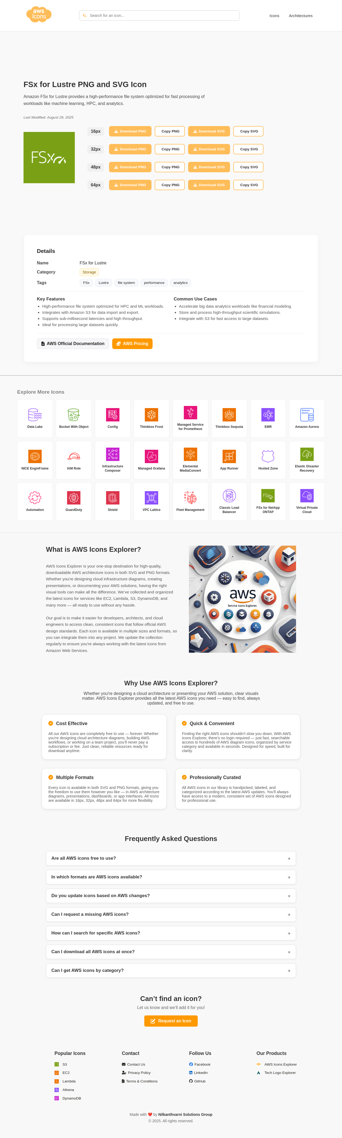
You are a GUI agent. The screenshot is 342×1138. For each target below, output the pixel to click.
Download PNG (130, 131)
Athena (64, 1090)
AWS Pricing (132, 343)
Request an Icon (171, 1021)
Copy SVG (249, 131)
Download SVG (209, 131)
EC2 (62, 1073)
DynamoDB (68, 1098)
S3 (61, 1064)
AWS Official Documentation (72, 343)
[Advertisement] (171, 49)
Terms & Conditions (140, 1081)
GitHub (197, 1081)
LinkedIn (198, 1073)
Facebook (200, 1064)
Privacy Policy (136, 1073)
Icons (274, 15)
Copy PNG (171, 131)
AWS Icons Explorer (276, 1064)
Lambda (65, 1081)
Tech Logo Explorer (276, 1073)
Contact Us (133, 1064)
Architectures (301, 15)
